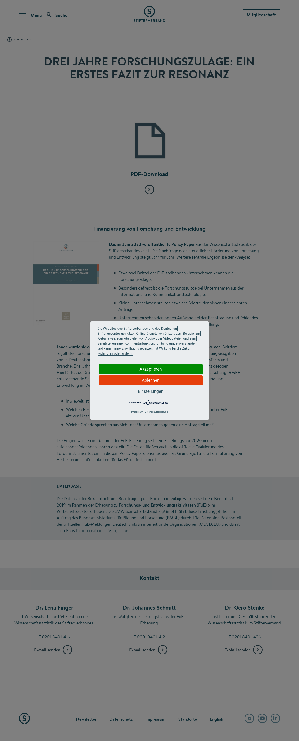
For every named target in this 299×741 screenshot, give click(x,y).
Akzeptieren (150, 369)
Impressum (137, 412)
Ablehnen (151, 380)
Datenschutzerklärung (156, 412)
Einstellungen (150, 391)
